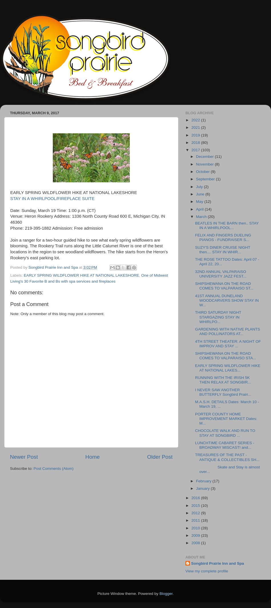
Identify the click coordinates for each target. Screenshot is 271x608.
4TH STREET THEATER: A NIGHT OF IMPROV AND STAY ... (228, 343)
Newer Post (24, 457)
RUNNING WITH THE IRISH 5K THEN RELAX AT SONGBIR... (223, 380)
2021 (196, 127)
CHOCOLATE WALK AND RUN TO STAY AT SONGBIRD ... (225, 433)
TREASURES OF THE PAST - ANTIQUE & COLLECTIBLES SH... (227, 457)
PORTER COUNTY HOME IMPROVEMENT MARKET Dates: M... (226, 418)
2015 (196, 505)
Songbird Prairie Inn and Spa (217, 563)
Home (92, 457)
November (205, 164)
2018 (196, 142)
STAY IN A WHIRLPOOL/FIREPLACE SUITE (53, 198)
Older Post (160, 457)
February (204, 481)
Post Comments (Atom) (54, 468)
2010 (196, 528)
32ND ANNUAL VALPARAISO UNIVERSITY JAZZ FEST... (220, 274)
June (200, 194)
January (203, 488)
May (200, 201)
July (200, 187)
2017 (196, 150)
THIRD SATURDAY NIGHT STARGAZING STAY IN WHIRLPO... (218, 317)
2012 (196, 513)
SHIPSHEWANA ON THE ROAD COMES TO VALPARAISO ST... (224, 285)
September (206, 179)
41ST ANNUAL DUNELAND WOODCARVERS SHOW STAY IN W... (227, 300)
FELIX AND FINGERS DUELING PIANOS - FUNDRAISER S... (223, 237)
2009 (196, 535)
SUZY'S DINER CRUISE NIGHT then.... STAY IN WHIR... (222, 249)
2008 (196, 543)
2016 (196, 498)
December (205, 156)
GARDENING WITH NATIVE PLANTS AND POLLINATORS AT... (227, 331)
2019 (196, 135)
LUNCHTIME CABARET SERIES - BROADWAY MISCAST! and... (224, 445)
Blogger (166, 593)
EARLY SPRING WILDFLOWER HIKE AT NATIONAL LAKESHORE (81, 275)
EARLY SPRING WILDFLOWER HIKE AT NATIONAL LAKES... (227, 368)
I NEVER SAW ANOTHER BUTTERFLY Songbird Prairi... (223, 392)
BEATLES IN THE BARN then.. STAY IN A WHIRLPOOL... (227, 225)
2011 (196, 520)
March (202, 217)
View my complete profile (206, 571)
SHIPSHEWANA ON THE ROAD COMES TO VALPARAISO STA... (225, 355)
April (200, 209)
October (203, 172)
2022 (196, 120)
